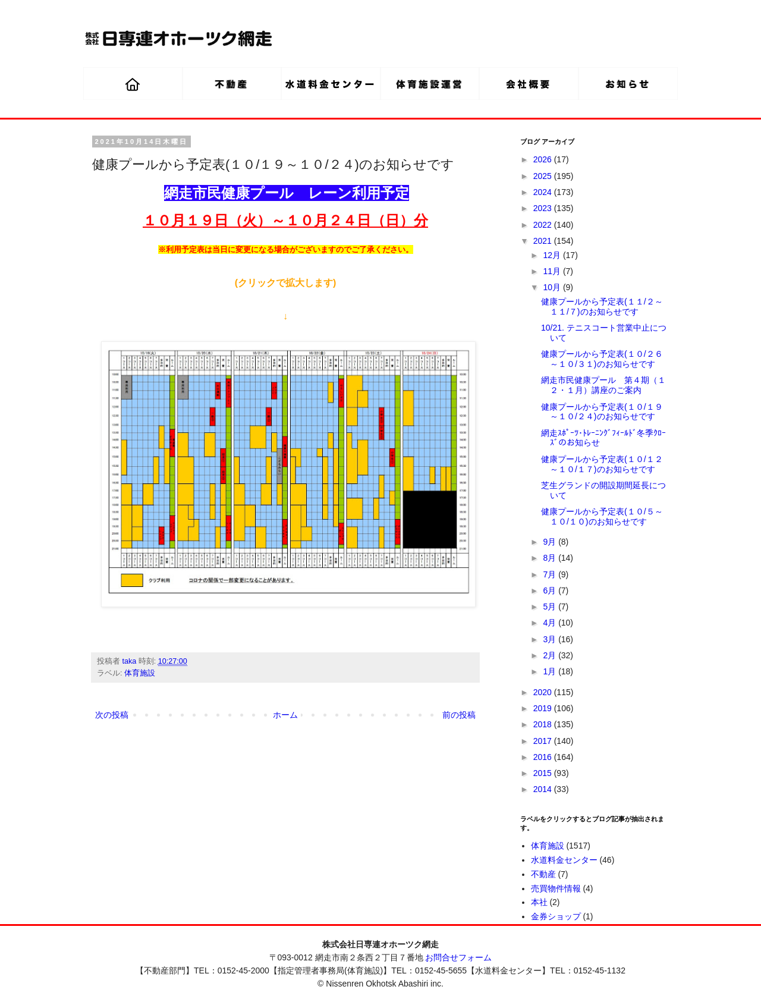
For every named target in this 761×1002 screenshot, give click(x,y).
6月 (550, 590)
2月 (550, 655)
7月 (550, 574)
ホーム (285, 715)
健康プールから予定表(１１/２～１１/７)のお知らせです (602, 306)
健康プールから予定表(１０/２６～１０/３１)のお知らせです (602, 359)
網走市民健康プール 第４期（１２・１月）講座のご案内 (603, 385)
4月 (550, 622)
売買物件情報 (556, 888)
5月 (550, 606)
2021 (543, 241)
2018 (543, 724)
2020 (543, 692)
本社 (539, 902)
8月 (550, 558)
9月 (550, 541)
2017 (543, 741)
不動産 (543, 874)
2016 (543, 757)
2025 (543, 176)
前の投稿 (459, 715)
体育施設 (139, 673)
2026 (543, 159)
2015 (543, 773)
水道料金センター (564, 860)
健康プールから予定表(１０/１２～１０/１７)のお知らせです (602, 464)
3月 (550, 639)
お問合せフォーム (458, 957)
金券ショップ (556, 916)
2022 (543, 225)
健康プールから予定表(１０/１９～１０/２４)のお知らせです (602, 412)
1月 (550, 671)
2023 (543, 208)
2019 (543, 708)
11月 (552, 271)
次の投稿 (111, 715)
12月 (552, 255)
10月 (552, 287)
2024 (543, 192)
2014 (543, 789)
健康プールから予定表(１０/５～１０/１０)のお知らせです (602, 516)
